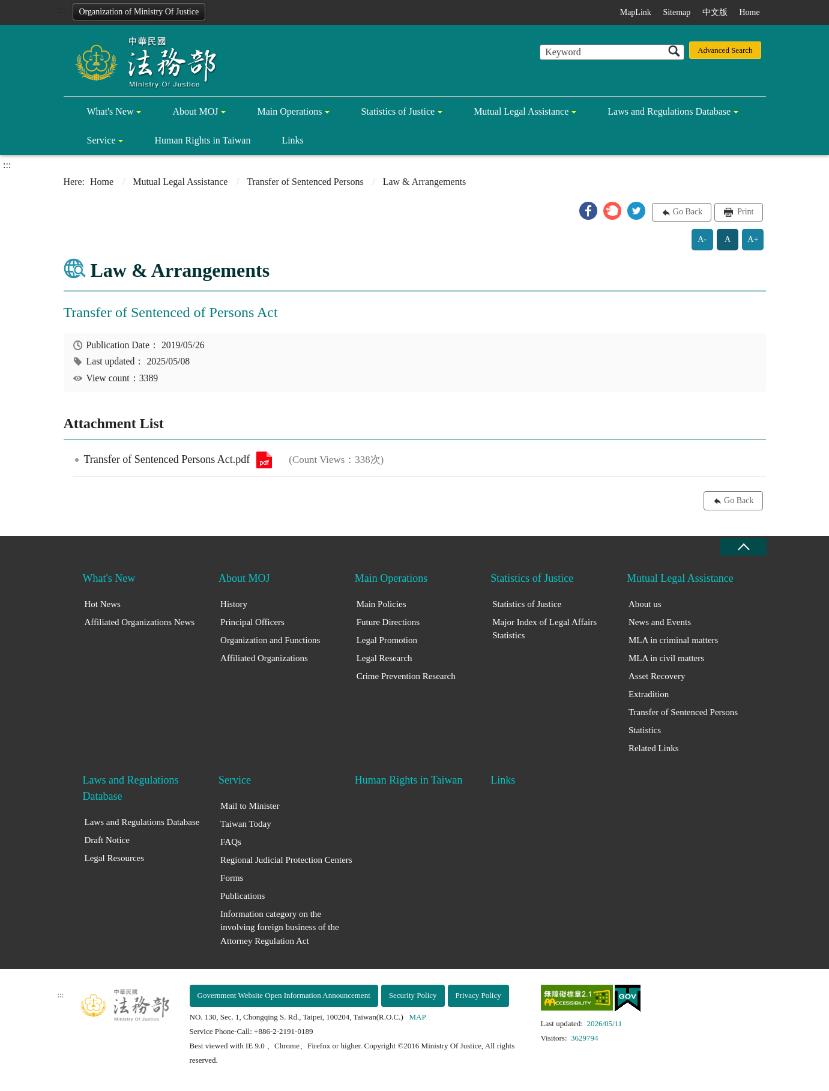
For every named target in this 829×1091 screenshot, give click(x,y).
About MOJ (195, 111)
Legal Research (384, 658)
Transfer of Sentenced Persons (305, 182)
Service (101, 140)
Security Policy (413, 995)
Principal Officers (252, 622)
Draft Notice (107, 840)
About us (645, 604)
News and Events (660, 622)
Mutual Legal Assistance (521, 111)
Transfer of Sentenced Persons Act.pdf (264, 460)
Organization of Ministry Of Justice (139, 11)
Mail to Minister (249, 806)
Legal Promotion (387, 640)
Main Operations (289, 111)
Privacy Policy (478, 995)
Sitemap (676, 12)
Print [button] (744, 211)
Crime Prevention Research (406, 676)
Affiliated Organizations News (140, 622)
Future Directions (388, 622)
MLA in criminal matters (674, 640)
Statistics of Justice (398, 111)
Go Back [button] (687, 211)
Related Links (654, 748)
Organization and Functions (270, 640)
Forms (231, 878)
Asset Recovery (657, 676)
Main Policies (381, 604)
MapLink (635, 12)
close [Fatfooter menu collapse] (743, 546)
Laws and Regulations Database (669, 111)
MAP (417, 1016)
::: (61, 10)
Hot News (103, 604)
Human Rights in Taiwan (202, 140)
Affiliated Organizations (264, 658)
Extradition (649, 694)
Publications (242, 896)
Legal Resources (115, 858)
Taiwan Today (245, 824)
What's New (110, 111)
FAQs (230, 842)
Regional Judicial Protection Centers (286, 860)
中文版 (715, 12)
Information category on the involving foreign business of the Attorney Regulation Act (279, 927)
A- (702, 239)
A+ (752, 239)
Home (749, 12)
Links (292, 140)
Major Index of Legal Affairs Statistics (544, 629)
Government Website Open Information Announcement (283, 995)
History (233, 604)
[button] (588, 211)
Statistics (645, 730)
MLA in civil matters (666, 658)
